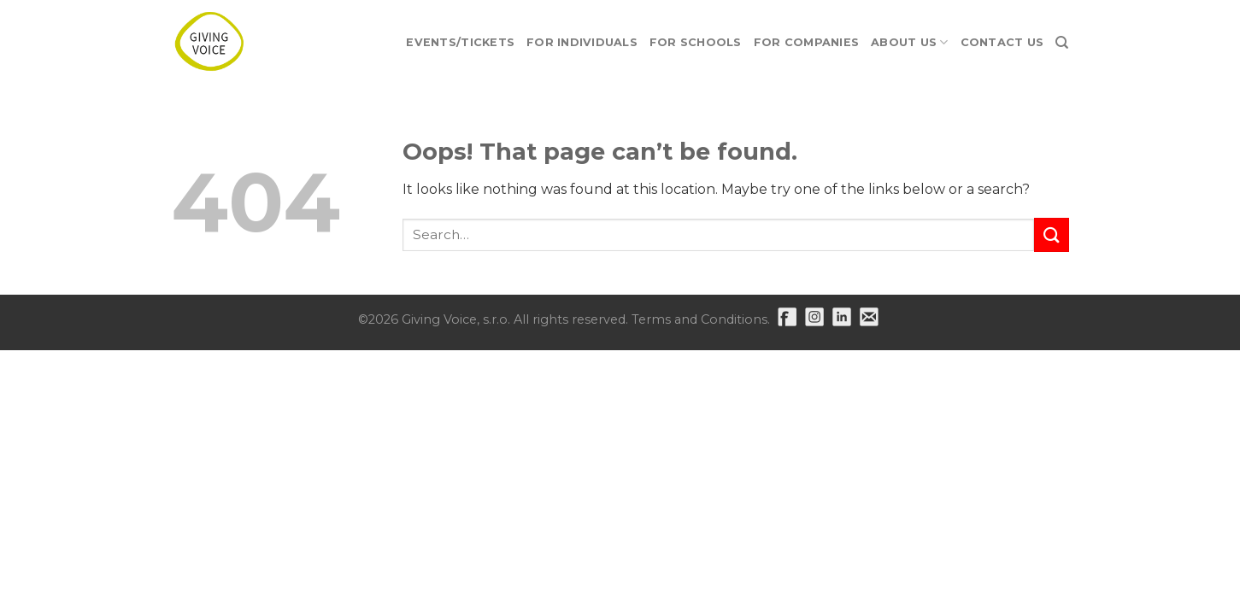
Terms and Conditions (699, 319)
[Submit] (1051, 234)
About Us (910, 42)
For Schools (695, 42)
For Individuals (582, 42)
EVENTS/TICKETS (460, 42)
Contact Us (1002, 42)
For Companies (806, 42)
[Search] (1061, 42)
